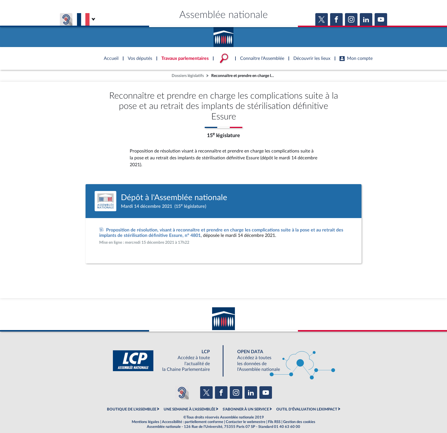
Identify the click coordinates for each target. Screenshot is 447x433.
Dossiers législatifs (188, 76)
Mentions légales (145, 422)
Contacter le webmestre (245, 422)
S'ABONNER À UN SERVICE (246, 409)
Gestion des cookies (299, 422)
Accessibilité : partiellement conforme (192, 422)
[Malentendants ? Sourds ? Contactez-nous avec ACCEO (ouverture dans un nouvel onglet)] (182, 392)
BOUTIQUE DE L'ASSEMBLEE (131, 409)
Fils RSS (274, 422)
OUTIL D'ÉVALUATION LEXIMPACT (306, 409)
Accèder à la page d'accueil (223, 35)
